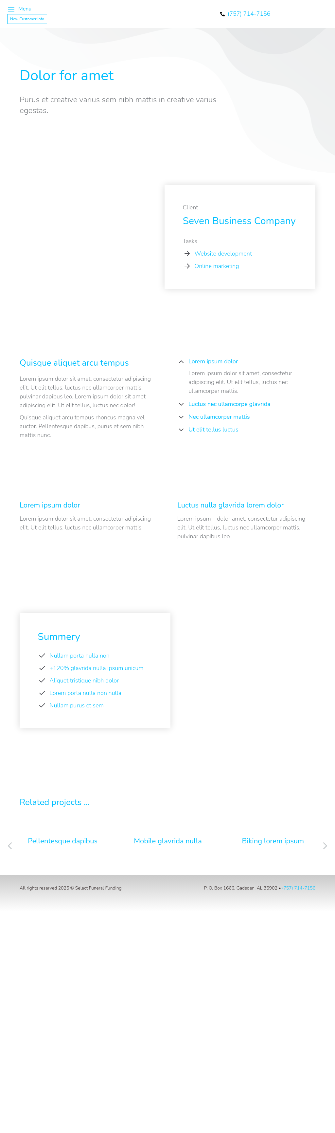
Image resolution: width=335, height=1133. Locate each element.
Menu (19, 9)
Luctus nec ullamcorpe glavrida (229, 404)
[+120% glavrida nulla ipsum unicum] (42, 668)
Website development (223, 254)
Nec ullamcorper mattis (219, 417)
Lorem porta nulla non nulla (85, 693)
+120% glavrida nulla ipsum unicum (96, 668)
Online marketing (216, 266)
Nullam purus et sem (76, 705)
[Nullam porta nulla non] (42, 655)
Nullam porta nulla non (79, 656)
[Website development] (187, 253)
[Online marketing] (187, 266)
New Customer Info (27, 19)
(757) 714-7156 (298, 888)
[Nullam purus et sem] (42, 705)
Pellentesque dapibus (62, 841)
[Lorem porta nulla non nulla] (42, 693)
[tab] (246, 362)
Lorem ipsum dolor (213, 361)
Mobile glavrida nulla (168, 841)
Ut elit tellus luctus (213, 429)
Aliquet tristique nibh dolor (84, 680)
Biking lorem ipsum (273, 841)
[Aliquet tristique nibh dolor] (42, 680)
